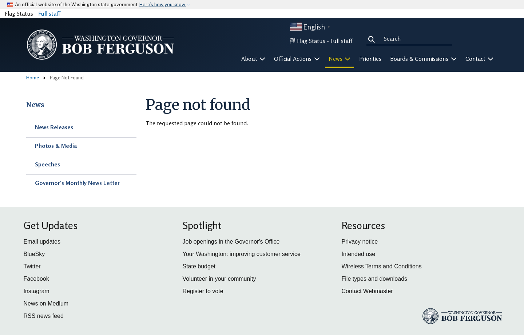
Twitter (32, 266)
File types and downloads (375, 279)
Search (373, 38)
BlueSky (34, 254)
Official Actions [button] (297, 58)
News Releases (54, 127)
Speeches (47, 164)
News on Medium (46, 303)
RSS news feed (44, 316)
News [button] (340, 58)
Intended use (359, 254)
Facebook (36, 279)
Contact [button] (479, 58)
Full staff (49, 13)
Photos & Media (56, 145)
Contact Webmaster (367, 291)
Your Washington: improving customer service (242, 254)
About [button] (253, 58)
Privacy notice (360, 242)
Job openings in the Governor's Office (231, 242)
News (35, 105)
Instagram (36, 291)
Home (32, 77)
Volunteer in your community (219, 279)
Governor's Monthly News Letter (77, 182)
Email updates (42, 242)
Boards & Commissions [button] (423, 58)
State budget (199, 266)
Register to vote (203, 291)
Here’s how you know (162, 4)
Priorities (370, 58)
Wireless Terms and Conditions (382, 266)
